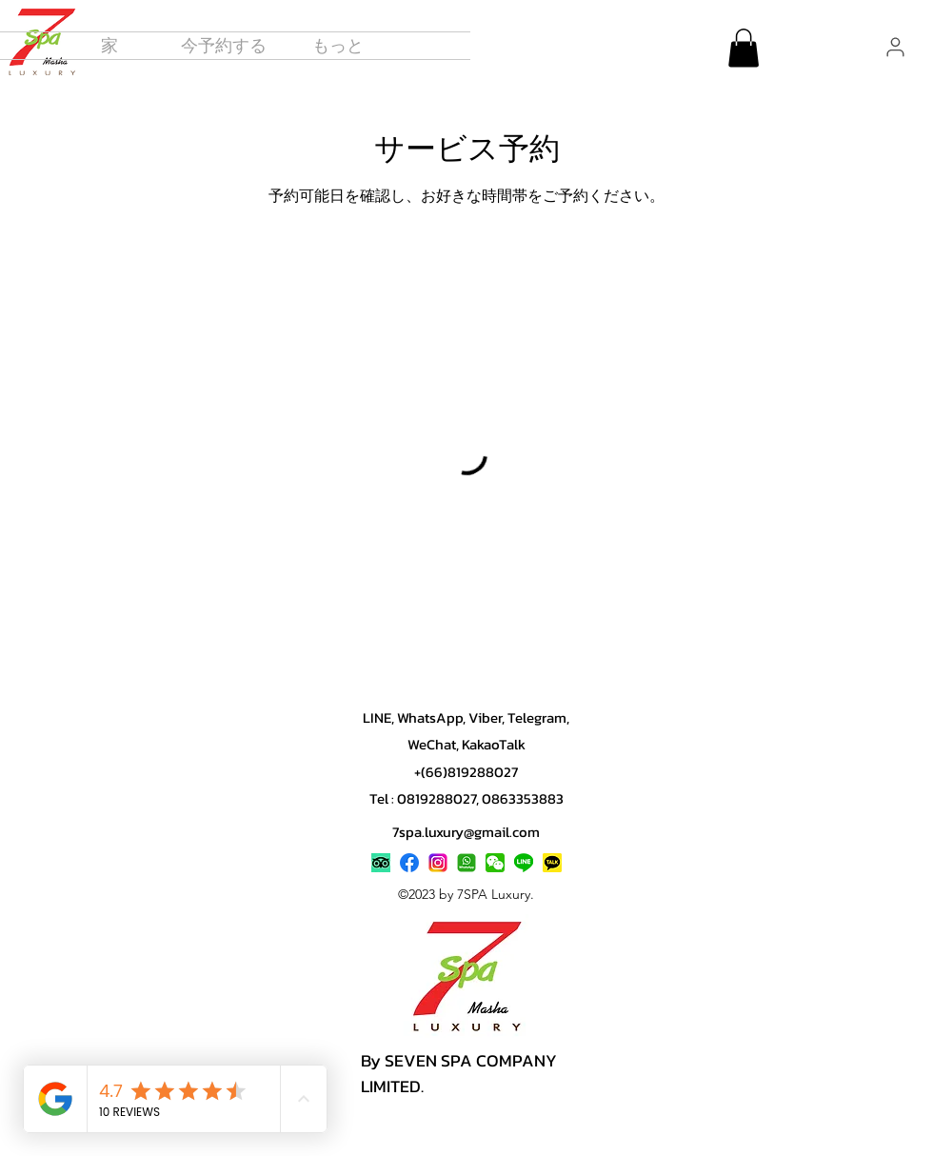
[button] (338, 45)
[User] (895, 47)
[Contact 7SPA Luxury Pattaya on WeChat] (495, 862)
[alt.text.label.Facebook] (409, 862)
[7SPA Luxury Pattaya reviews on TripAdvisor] (380, 862)
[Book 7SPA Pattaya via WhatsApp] (466, 862)
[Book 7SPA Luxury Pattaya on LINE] (523, 862)
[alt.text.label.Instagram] (437, 862)
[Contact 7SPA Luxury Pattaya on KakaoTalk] (552, 862)
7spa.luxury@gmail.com (466, 832)
